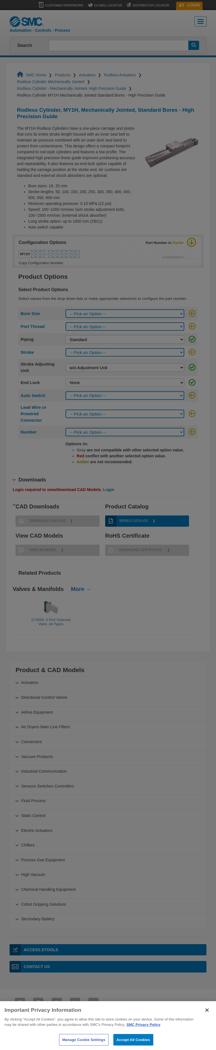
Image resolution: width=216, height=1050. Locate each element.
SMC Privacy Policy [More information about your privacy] (144, 1033)
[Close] (207, 1019)
